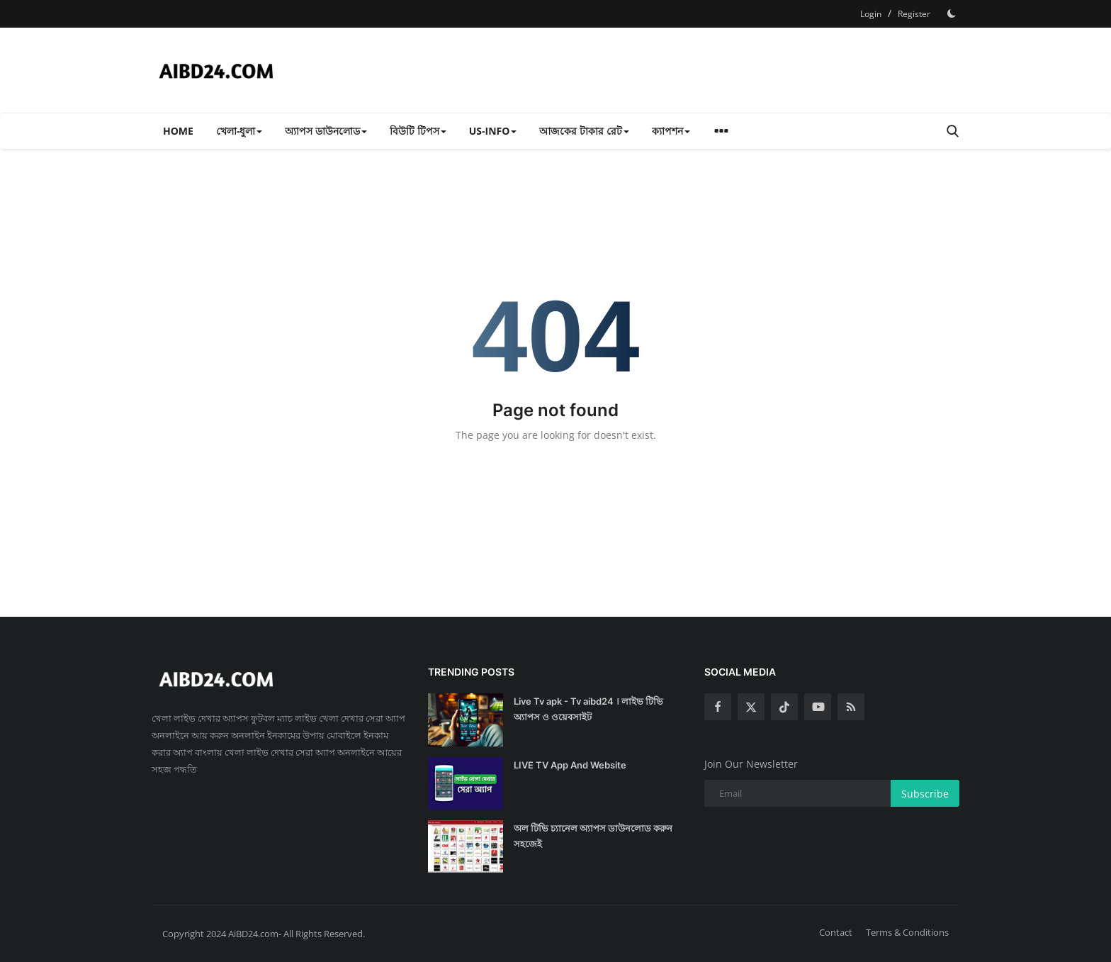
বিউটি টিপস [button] (418, 131)
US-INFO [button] (493, 131)
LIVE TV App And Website (570, 765)
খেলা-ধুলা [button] (239, 131)
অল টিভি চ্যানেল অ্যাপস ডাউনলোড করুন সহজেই (593, 835)
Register (914, 14)
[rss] (851, 706)
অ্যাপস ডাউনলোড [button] (326, 131)
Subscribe (925, 793)
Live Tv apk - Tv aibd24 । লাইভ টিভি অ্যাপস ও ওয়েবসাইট (588, 708)
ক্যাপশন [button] (671, 131)
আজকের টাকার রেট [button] (583, 131)
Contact (835, 932)
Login (870, 14)
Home (178, 131)
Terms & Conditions (907, 932)
